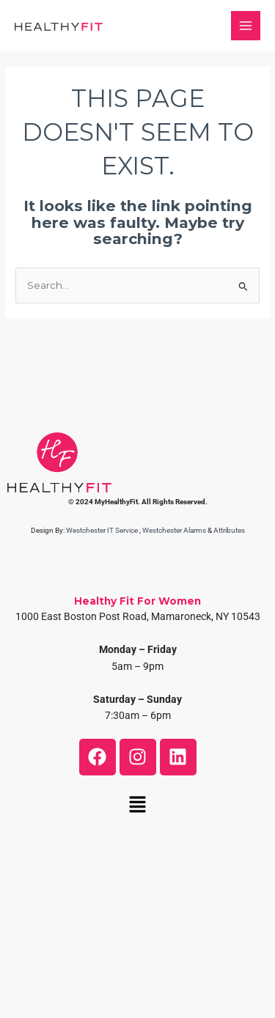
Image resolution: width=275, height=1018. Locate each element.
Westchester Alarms (174, 530)
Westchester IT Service (102, 530)
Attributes (229, 530)
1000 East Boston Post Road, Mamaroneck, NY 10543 (137, 616)
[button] (137, 806)
